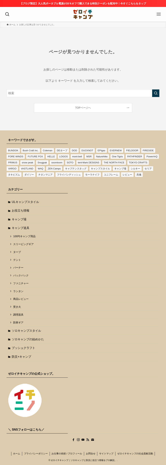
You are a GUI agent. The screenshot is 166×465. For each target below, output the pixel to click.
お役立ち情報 (20, 210)
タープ (17, 252)
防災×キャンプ (21, 356)
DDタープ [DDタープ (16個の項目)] (62, 150)
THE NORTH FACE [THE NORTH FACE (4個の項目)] (114, 162)
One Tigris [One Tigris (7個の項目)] (117, 156)
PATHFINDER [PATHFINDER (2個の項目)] (134, 156)
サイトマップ (106, 453)
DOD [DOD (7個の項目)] (74, 150)
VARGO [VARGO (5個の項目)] (12, 168)
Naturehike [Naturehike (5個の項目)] (102, 156)
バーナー (18, 267)
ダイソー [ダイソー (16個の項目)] (29, 174)
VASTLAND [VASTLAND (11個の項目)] (27, 168)
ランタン (18, 291)
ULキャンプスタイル (25, 201)
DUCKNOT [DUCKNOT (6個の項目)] (87, 150)
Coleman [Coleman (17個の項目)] (47, 150)
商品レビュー (21, 298)
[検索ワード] (83, 93)
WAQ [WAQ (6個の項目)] (40, 168)
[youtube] (83, 440)
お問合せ (90, 453)
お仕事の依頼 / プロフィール (66, 453)
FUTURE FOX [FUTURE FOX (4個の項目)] (35, 156)
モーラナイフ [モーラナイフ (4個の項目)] (92, 174)
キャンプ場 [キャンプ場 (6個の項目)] (120, 168)
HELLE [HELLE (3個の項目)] (51, 156)
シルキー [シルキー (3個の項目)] (135, 168)
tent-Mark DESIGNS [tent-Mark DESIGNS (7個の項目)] (88, 162)
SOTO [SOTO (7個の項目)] (70, 162)
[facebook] (73, 440)
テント (17, 259)
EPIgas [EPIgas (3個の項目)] (101, 150)
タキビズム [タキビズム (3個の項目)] (14, 174)
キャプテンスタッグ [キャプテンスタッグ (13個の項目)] (75, 168)
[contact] (92, 440)
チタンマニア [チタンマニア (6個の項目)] (45, 174)
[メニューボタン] (158, 14)
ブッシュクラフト (23, 347)
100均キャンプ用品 (24, 236)
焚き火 (17, 306)
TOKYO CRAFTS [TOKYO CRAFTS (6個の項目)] (138, 162)
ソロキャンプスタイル (26, 330)
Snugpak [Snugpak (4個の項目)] (42, 162)
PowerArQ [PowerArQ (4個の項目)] (151, 156)
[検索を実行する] (155, 93)
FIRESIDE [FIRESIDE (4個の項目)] (148, 150)
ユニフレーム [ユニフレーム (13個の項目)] (111, 174)
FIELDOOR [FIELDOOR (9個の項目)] (132, 150)
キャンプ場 (19, 219)
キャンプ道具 (20, 227)
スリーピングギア (23, 244)
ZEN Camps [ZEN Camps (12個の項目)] (54, 168)
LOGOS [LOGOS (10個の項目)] (63, 156)
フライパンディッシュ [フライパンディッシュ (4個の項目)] (69, 174)
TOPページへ (83, 107)
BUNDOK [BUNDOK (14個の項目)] (13, 150)
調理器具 (18, 314)
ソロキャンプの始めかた (28, 339)
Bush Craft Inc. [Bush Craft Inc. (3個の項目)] (30, 150)
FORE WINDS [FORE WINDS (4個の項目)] (15, 156)
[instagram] (78, 440)
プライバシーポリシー (36, 453)
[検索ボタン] (7, 14)
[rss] (88, 440)
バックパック (21, 275)
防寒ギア (18, 322)
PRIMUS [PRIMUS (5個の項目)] (12, 162)
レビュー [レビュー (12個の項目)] (127, 174)
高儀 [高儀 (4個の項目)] (139, 174)
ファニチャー (21, 283)
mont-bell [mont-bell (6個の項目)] (77, 156)
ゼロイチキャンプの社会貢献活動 (135, 453)
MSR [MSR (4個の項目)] (89, 156)
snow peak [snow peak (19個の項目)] (27, 162)
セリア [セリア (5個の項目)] (148, 168)
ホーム (16, 453)
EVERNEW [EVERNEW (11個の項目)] (116, 150)
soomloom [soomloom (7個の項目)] (56, 162)
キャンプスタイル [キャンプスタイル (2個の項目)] (100, 168)
